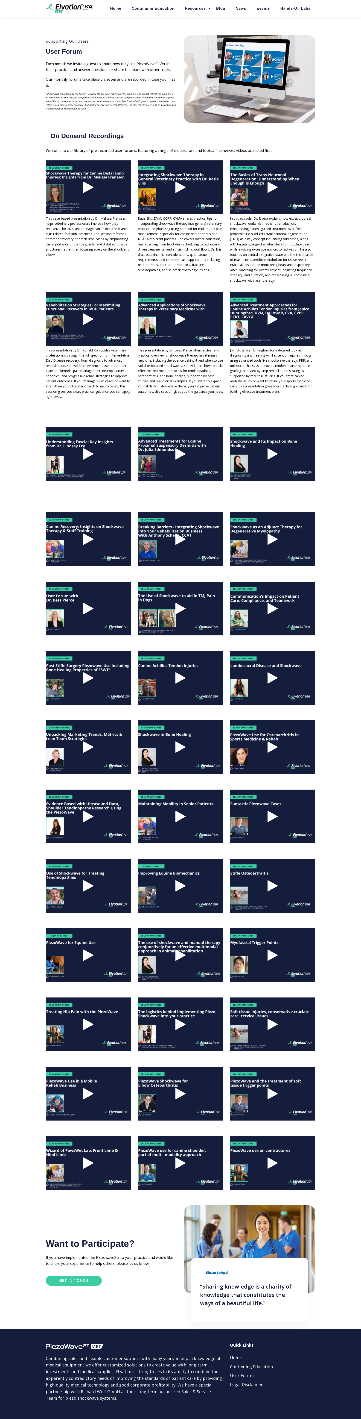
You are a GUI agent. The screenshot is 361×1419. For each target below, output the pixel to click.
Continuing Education (153, 8)
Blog (220, 8)
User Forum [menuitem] (242, 1375)
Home (115, 8)
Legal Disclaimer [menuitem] (246, 1384)
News (241, 8)
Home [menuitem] (236, 1357)
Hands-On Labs (295, 8)
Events (263, 8)
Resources (195, 8)
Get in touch (73, 1280)
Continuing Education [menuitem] (251, 1366)
